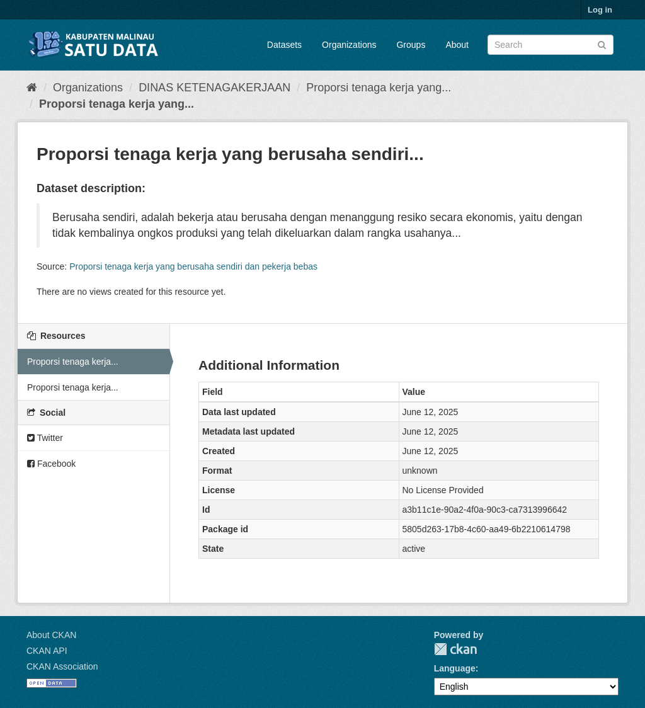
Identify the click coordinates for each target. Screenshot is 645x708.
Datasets (284, 45)
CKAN (455, 649)
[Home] (31, 87)
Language (455, 668)
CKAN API (46, 651)
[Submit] (601, 43)
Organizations (349, 45)
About (457, 45)
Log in (600, 9)
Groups (410, 45)
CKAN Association (62, 666)
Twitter (45, 438)
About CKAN (51, 635)
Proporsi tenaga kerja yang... (378, 87)
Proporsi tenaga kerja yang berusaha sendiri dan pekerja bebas (193, 266)
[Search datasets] (551, 45)
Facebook (51, 464)
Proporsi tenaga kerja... (72, 362)
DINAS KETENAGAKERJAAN (214, 87)
